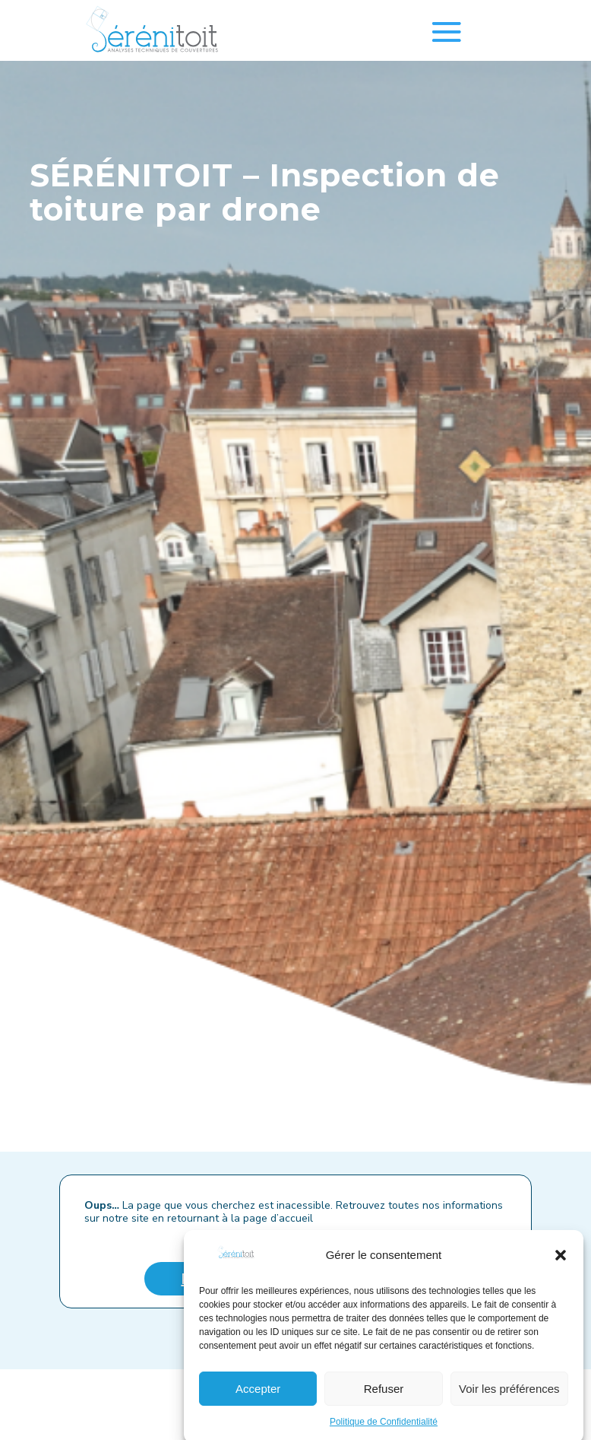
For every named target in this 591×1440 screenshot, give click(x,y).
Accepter (257, 1403)
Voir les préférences (509, 1403)
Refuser (384, 1403)
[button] (560, 1269)
